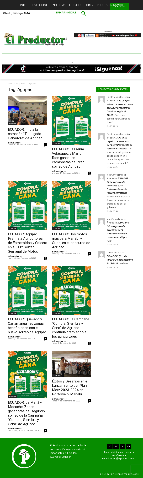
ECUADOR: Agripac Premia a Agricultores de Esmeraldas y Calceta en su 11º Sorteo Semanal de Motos (27, 242)
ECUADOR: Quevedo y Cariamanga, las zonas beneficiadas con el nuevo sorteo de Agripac (27, 325)
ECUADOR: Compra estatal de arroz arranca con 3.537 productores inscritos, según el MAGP (120, 108)
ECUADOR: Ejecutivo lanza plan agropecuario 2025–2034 (120, 260)
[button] (72, 13)
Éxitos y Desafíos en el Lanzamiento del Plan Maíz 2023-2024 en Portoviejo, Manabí (70, 387)
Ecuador (12, 123)
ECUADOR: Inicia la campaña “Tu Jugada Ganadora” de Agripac (25, 133)
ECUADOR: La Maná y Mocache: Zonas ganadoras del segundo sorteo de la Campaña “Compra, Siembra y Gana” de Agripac (26, 413)
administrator (15, 142)
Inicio (10, 83)
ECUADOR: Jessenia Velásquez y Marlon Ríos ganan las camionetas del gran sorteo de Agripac (68, 157)
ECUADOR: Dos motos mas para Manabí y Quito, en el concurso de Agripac (71, 240)
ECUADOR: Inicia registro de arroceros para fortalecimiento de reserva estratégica (118, 185)
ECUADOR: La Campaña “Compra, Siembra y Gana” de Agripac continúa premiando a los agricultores (70, 327)
